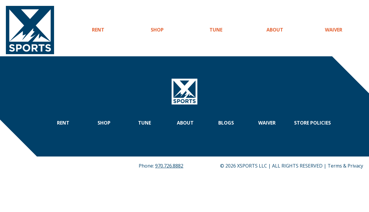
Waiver (333, 29)
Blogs (226, 123)
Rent (98, 29)
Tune (215, 29)
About (274, 29)
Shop (157, 29)
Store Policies (312, 123)
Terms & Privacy (345, 166)
